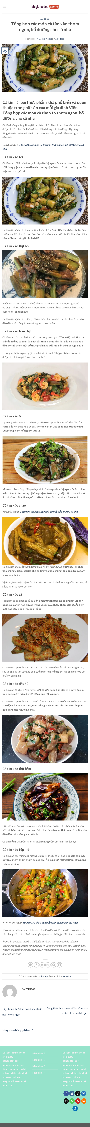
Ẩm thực (45, 19)
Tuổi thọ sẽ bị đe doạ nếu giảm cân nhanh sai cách (50, 922)
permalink (66, 976)
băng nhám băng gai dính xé (17, 1030)
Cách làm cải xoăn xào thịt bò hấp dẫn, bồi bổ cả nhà (49, 511)
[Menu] (4, 7)
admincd (60, 39)
